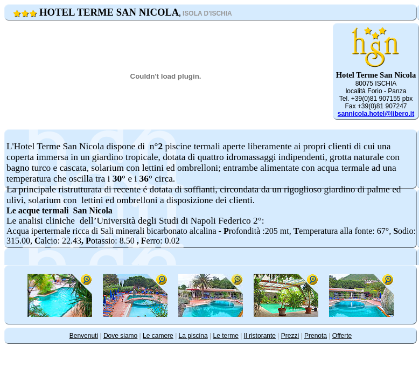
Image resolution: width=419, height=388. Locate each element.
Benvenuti (83, 336)
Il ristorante (260, 336)
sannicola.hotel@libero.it (376, 113)
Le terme (225, 336)
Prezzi (290, 336)
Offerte (342, 336)
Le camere (158, 336)
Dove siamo (120, 336)
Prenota (315, 336)
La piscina (193, 336)
